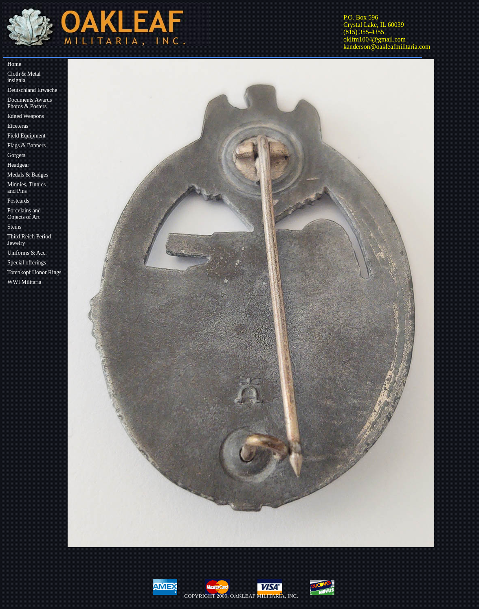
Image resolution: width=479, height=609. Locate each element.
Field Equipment (26, 136)
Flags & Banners (26, 145)
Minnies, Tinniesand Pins (26, 187)
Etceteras (17, 126)
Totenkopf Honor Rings (34, 272)
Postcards (18, 201)
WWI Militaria (24, 282)
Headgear (18, 165)
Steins (14, 227)
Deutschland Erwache (32, 90)
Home (14, 64)
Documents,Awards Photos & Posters (29, 103)
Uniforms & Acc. (27, 253)
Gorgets (16, 155)
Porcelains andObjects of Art (24, 213)
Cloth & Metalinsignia (24, 77)
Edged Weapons (25, 116)
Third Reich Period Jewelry (29, 240)
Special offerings (26, 263)
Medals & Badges (27, 175)
